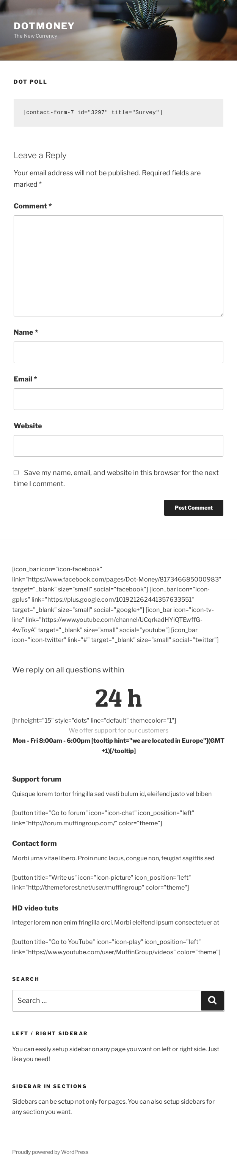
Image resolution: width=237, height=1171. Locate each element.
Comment (33, 206)
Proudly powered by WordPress (50, 1152)
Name (26, 332)
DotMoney (44, 26)
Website (28, 426)
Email (25, 379)
